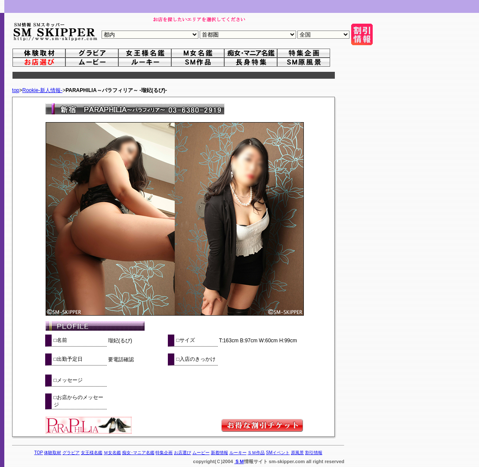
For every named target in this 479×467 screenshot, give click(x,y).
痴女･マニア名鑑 (138, 452)
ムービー (201, 452)
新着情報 (219, 452)
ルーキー (238, 452)
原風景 (297, 452)
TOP (38, 452)
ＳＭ (239, 461)
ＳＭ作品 (256, 452)
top (15, 90)
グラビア (71, 452)
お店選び (182, 452)
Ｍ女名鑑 (112, 452)
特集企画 (164, 452)
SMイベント (278, 452)
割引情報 (313, 452)
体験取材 (52, 452)
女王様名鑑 (91, 452)
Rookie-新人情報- (42, 90)
